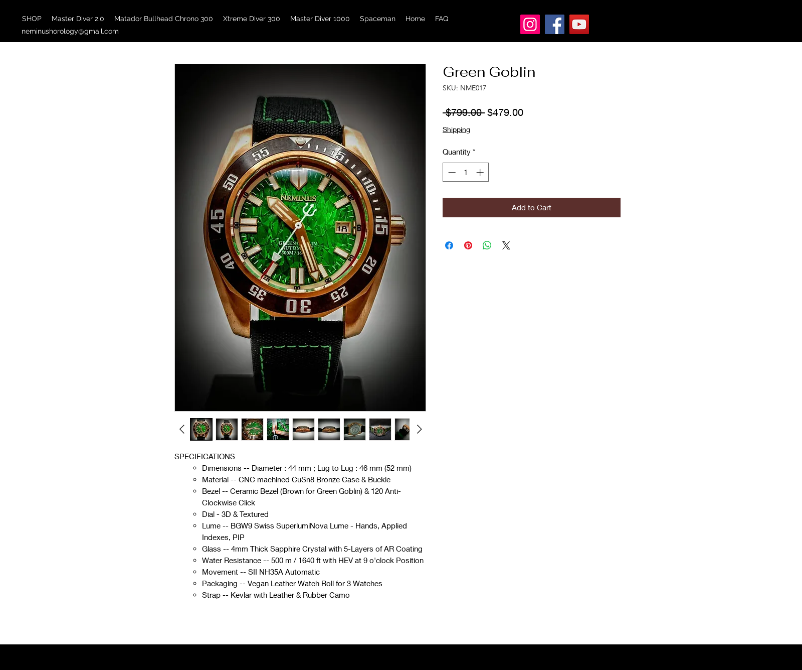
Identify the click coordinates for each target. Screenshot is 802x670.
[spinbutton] (466, 172)
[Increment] (481, 172)
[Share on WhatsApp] (487, 245)
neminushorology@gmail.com (70, 31)
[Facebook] (554, 24)
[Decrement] (451, 172)
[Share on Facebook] (449, 245)
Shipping (456, 129)
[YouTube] (579, 24)
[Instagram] (530, 24)
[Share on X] (506, 245)
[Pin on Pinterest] (468, 245)
